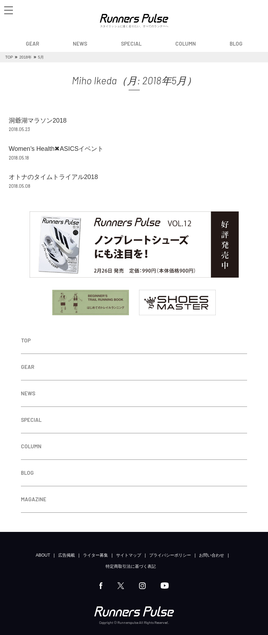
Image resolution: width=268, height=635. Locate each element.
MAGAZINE (33, 499)
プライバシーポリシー (170, 555)
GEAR (32, 43)
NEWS (80, 43)
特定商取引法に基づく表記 (131, 566)
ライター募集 (95, 555)
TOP (26, 340)
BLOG (236, 43)
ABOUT (43, 555)
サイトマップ (128, 555)
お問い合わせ (211, 555)
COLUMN (185, 43)
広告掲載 (66, 555)
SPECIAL (131, 43)
